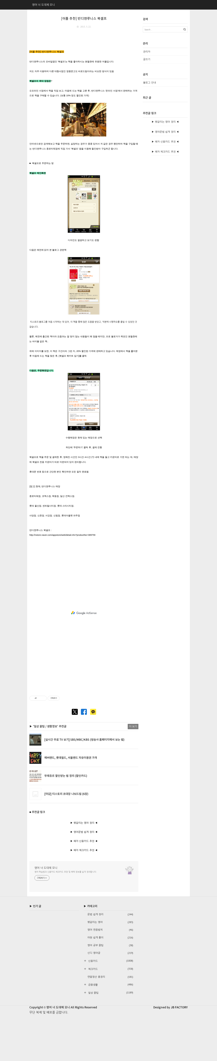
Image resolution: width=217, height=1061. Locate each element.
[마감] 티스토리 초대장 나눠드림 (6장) (66, 840)
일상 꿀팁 (110, 1038)
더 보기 (133, 772)
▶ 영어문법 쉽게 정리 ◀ (83, 877)
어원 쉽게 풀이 (110, 983)
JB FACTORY (179, 1053)
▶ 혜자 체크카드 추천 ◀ (83, 896)
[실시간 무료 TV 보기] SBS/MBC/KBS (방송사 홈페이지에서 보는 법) (84, 785)
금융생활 (110, 1030)
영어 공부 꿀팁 (110, 991)
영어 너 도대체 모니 (45, 913)
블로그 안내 (149, 82)
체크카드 (110, 1014)
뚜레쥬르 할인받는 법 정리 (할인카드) (65, 821)
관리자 (146, 51)
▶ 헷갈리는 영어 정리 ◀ (83, 868)
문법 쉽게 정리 (110, 960)
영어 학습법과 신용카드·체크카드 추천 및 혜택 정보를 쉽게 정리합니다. (65, 917)
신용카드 (110, 1006)
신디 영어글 (110, 999)
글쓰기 (146, 59)
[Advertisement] (83, 53)
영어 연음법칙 (110, 975)
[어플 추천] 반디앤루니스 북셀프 (84, 19)
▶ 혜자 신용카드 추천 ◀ (83, 887)
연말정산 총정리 (110, 1022)
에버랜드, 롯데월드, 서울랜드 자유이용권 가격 (70, 803)
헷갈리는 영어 (110, 968)
